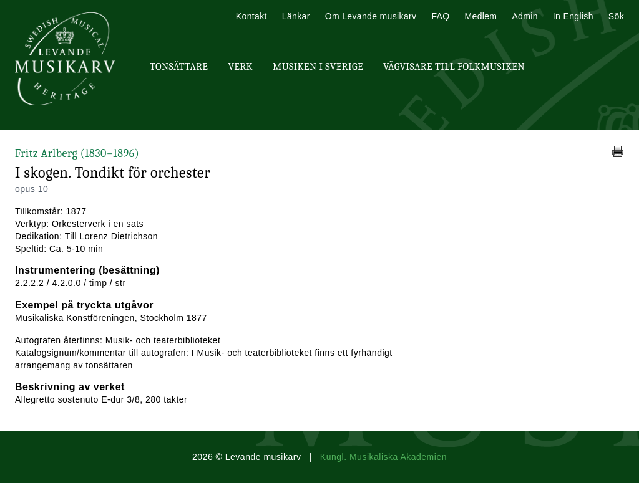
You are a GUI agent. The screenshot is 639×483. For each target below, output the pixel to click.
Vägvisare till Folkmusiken (454, 66)
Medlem (480, 16)
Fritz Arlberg (77, 153)
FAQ (440, 16)
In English (573, 16)
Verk (240, 66)
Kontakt (251, 16)
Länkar (296, 16)
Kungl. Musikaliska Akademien (383, 457)
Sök (616, 16)
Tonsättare (179, 66)
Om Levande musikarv (371, 16)
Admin (524, 16)
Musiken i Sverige (318, 66)
